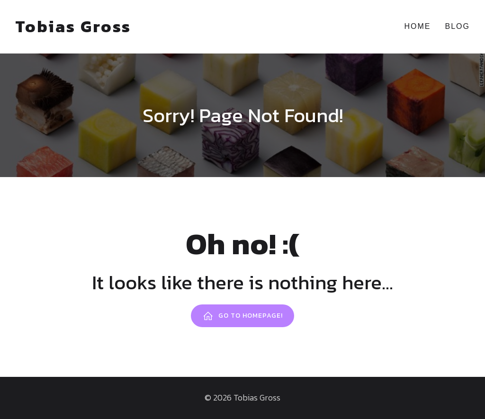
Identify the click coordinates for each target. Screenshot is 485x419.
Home (417, 26)
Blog (457, 26)
